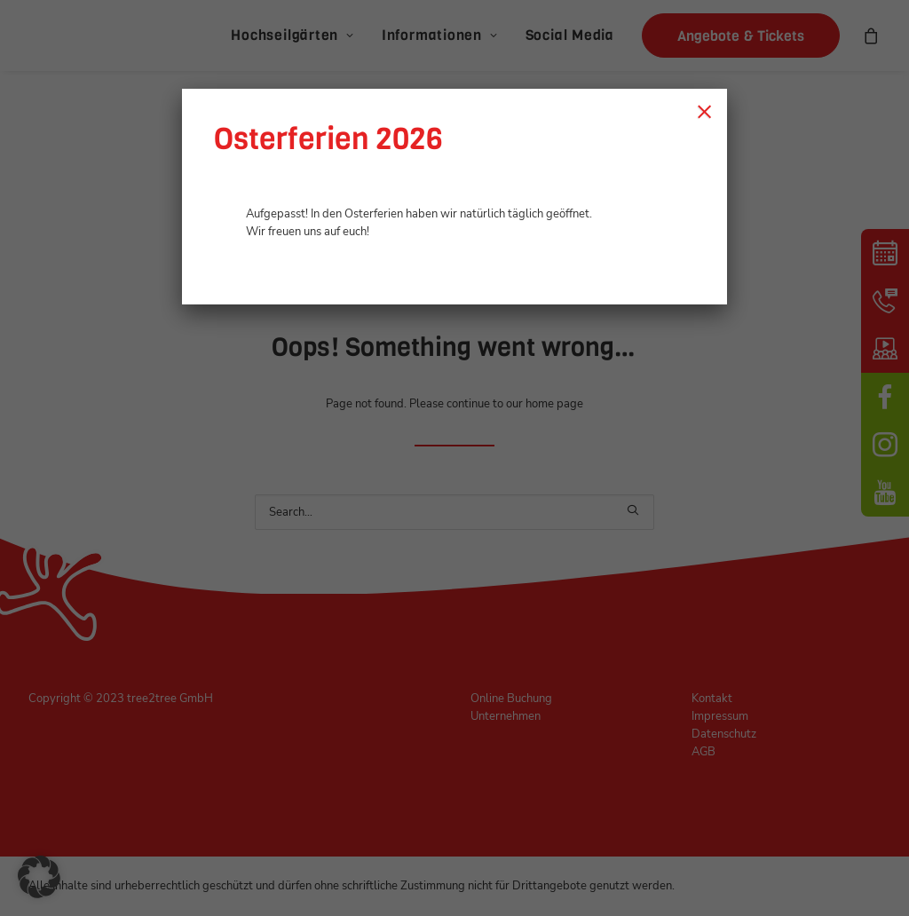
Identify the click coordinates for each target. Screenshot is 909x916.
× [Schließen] (704, 111)
